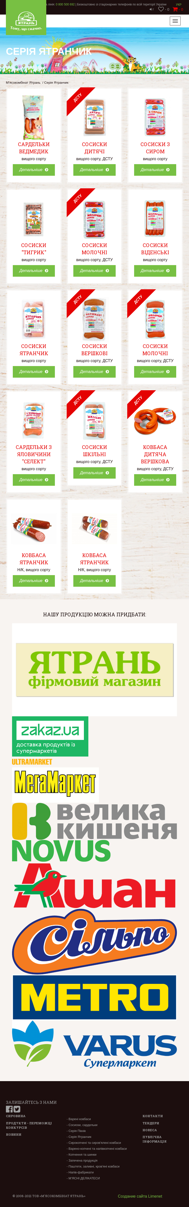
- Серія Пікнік (76, 1131)
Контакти (152, 1116)
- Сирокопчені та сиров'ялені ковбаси (94, 1143)
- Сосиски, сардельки (82, 1125)
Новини (13, 1134)
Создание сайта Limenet (140, 1196)
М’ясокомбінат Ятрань (23, 82)
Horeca (149, 1130)
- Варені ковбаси (79, 1119)
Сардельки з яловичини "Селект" (34, 454)
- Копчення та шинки (81, 1154)
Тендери (150, 1123)
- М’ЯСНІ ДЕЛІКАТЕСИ (83, 1178)
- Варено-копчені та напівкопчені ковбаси (97, 1148)
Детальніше (33, 170)
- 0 (163, 9)
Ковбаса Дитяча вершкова (155, 454)
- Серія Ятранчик (79, 1137)
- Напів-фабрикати (80, 1172)
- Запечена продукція (82, 1160)
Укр (179, 4)
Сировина (16, 1116)
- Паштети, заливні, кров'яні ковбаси (93, 1166)
